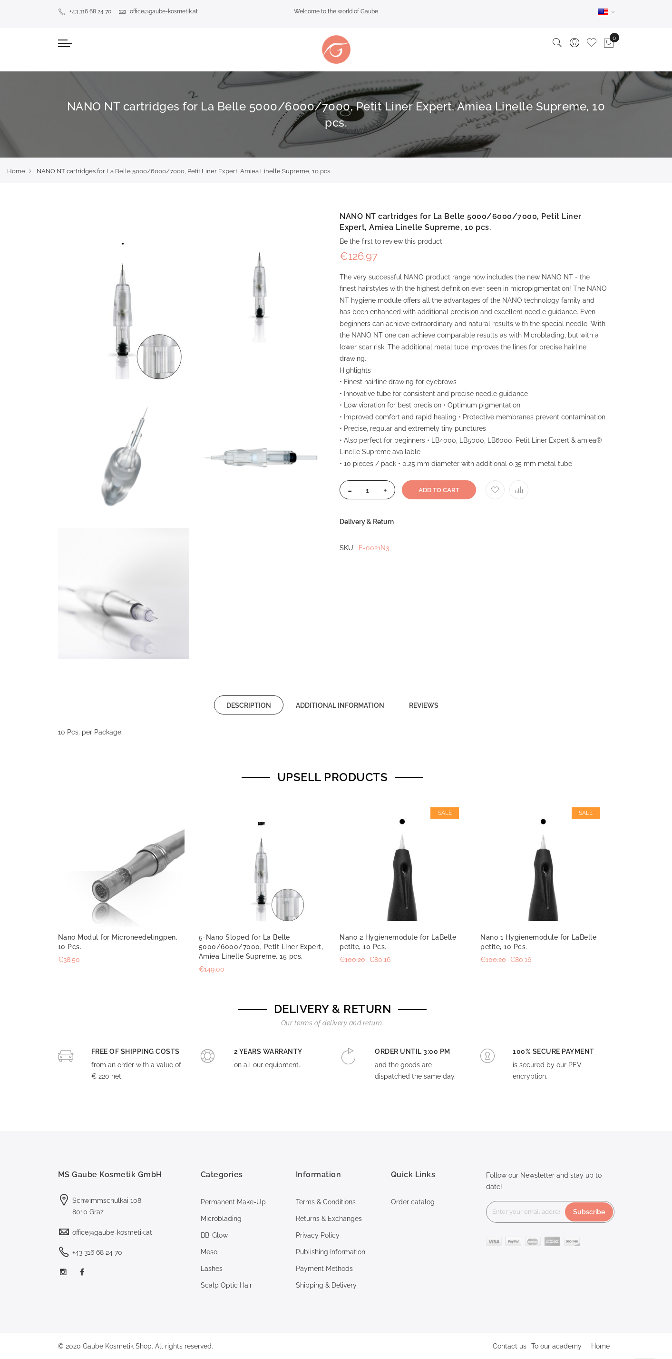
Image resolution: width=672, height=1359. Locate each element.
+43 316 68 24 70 (84, 11)
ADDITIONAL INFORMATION (340, 705)
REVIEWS (423, 705)
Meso (209, 1252)
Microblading (221, 1218)
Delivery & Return (367, 522)
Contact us (509, 1346)
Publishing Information (330, 1252)
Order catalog (413, 1202)
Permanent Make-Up (233, 1202)
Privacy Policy (318, 1235)
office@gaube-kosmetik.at (158, 11)
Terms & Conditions (326, 1202)
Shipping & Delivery (326, 1285)
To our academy (556, 1346)
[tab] (248, 704)
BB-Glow (214, 1235)
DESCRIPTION (248, 705)
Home (16, 171)
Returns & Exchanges (329, 1218)
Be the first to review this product (391, 241)
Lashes (212, 1268)
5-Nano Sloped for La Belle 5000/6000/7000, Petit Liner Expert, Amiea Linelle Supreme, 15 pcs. (261, 946)
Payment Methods (324, 1268)
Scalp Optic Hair (226, 1285)
